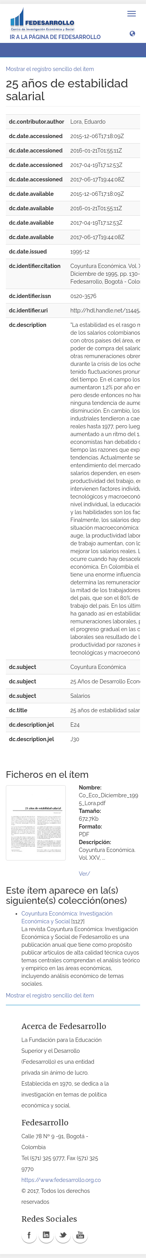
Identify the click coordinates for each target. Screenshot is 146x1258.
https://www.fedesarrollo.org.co (61, 1180)
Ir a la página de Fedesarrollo (55, 37)
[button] (132, 33)
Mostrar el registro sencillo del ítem (50, 69)
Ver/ (84, 874)
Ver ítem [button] (25, 50)
